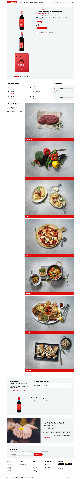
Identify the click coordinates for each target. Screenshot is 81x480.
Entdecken (26, 2)
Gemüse (27, 178)
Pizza (26, 255)
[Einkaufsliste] (66, 2)
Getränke (13, 5)
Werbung (34, 470)
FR (70, 477)
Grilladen (27, 332)
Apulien (44, 13)
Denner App (9, 467)
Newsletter (9, 468)
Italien (41, 13)
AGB (33, 477)
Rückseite (21, 76)
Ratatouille (28, 293)
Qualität (34, 468)
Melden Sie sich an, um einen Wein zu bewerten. (17, 391)
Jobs (33, 464)
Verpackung (26, 76)
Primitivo (12, 88)
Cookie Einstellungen (11, 477)
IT (73, 477)
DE (67, 477)
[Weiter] (73, 374)
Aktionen (20, 2)
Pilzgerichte (28, 370)
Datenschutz (23, 477)
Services (36, 2)
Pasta (26, 216)
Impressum (29, 477)
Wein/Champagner (20, 5)
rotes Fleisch (28, 139)
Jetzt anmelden (38, 454)
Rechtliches (18, 477)
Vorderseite (17, 76)
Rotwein (38, 13)
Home (8, 5)
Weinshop (31, 2)
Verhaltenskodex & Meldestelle (38, 471)
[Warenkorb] (61, 2)
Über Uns (41, 2)
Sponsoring (35, 467)
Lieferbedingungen (48, 467)
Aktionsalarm (9, 464)
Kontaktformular (48, 464)
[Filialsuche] (63, 2)
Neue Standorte (23, 464)
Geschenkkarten (10, 471)
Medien (34, 473)
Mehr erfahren (46, 437)
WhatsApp (9, 470)
